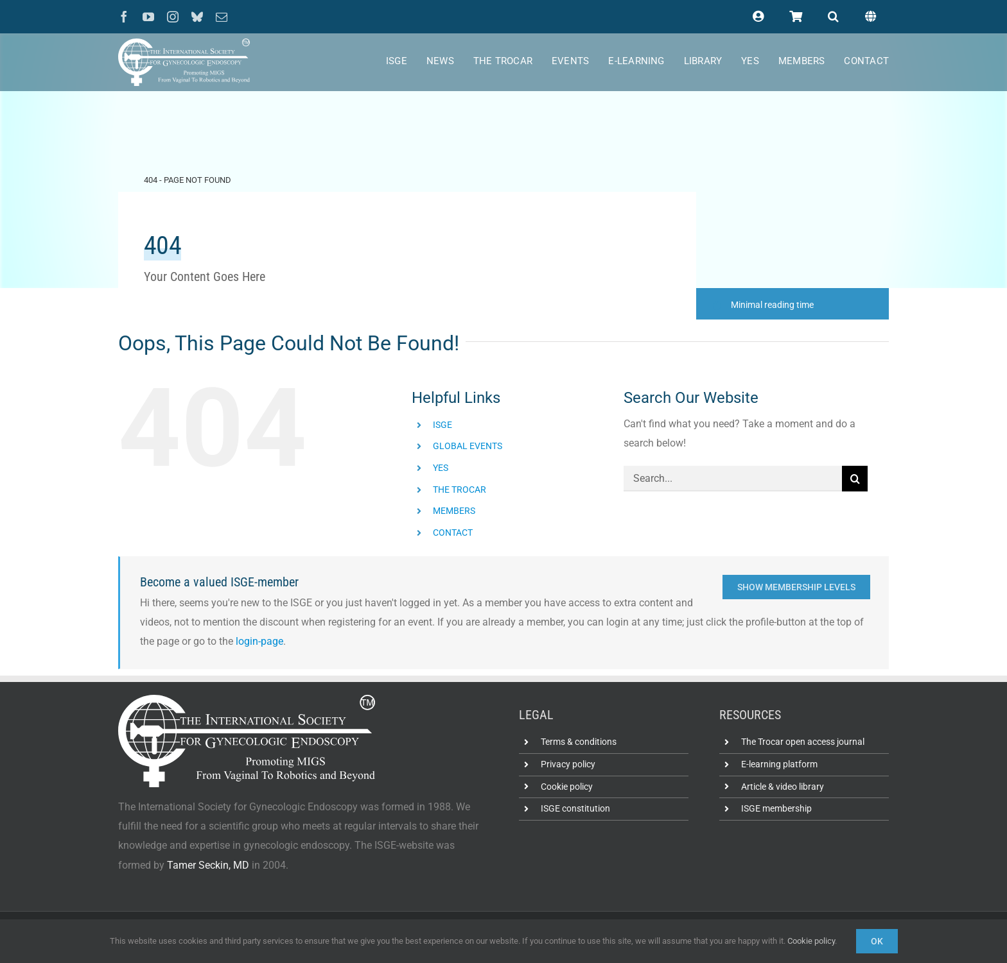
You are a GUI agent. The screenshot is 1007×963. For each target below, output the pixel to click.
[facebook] (124, 16)
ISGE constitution (575, 808)
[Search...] (733, 478)
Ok (877, 941)
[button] (833, 16)
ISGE (442, 425)
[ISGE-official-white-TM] (184, 43)
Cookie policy (567, 786)
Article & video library (782, 786)
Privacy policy (568, 764)
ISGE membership (776, 808)
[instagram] (173, 16)
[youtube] (148, 16)
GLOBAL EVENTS (467, 446)
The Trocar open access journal (802, 742)
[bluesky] (197, 16)
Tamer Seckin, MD (208, 865)
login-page (259, 641)
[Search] (855, 478)
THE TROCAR (459, 489)
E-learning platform (779, 764)
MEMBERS (454, 511)
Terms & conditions (579, 742)
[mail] (221, 16)
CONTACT (453, 532)
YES (440, 468)
